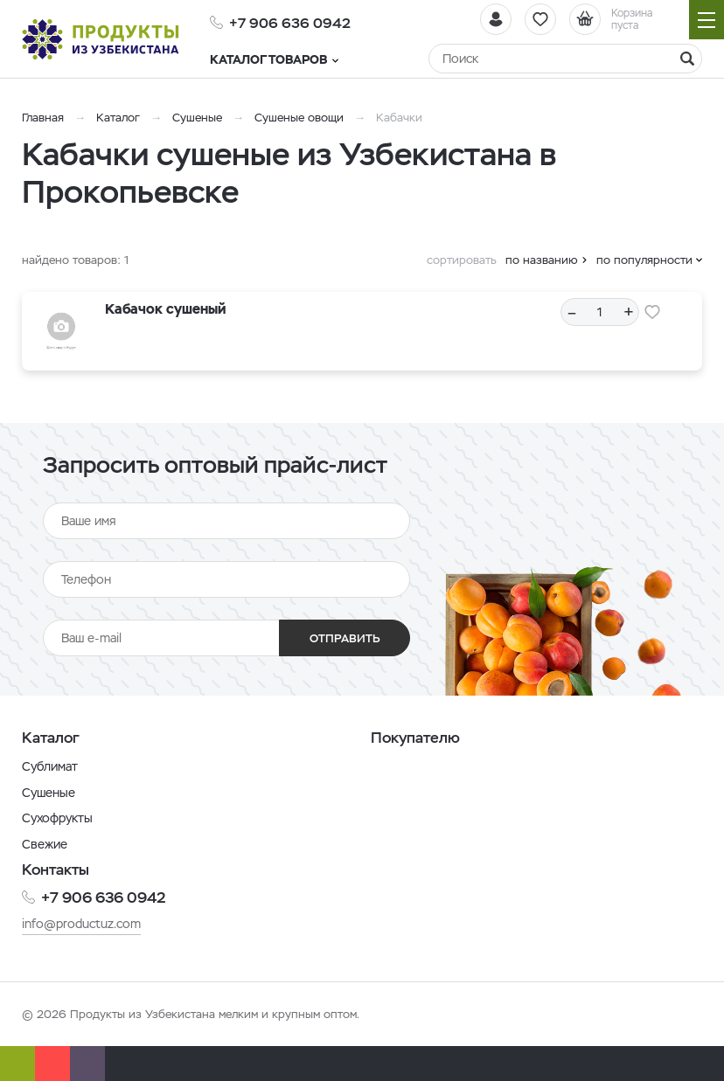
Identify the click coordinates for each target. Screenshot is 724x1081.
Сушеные (197, 117)
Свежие (44, 844)
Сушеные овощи (299, 117)
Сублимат (50, 766)
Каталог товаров (274, 59)
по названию (541, 260)
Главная (43, 117)
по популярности (644, 260)
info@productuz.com (81, 924)
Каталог (118, 117)
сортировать (462, 260)
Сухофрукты (57, 818)
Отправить (345, 638)
